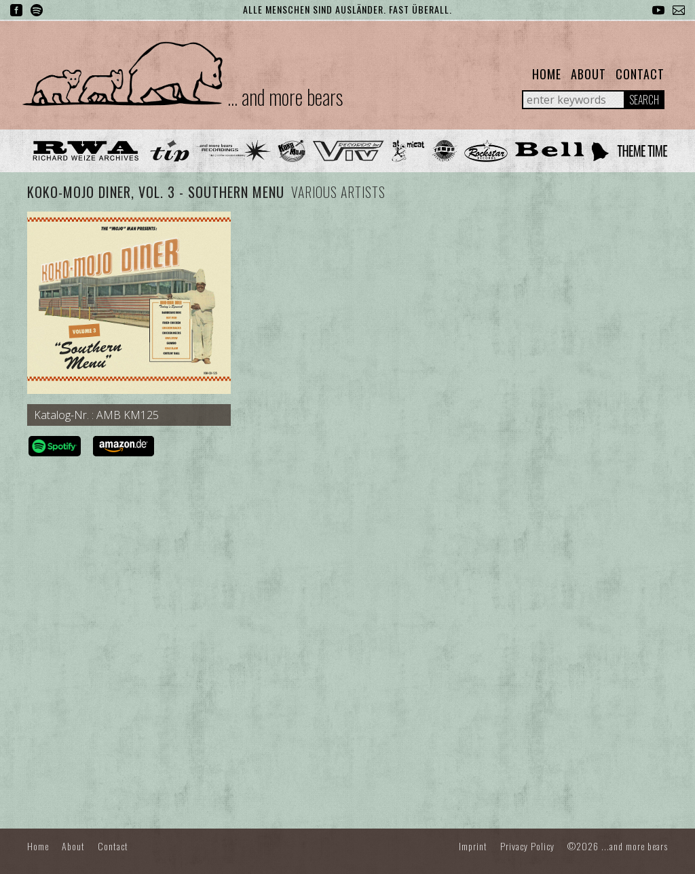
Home (546, 74)
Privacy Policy (527, 846)
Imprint (473, 846)
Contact (640, 74)
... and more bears (285, 96)
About (588, 74)
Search (644, 100)
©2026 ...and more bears (617, 846)
